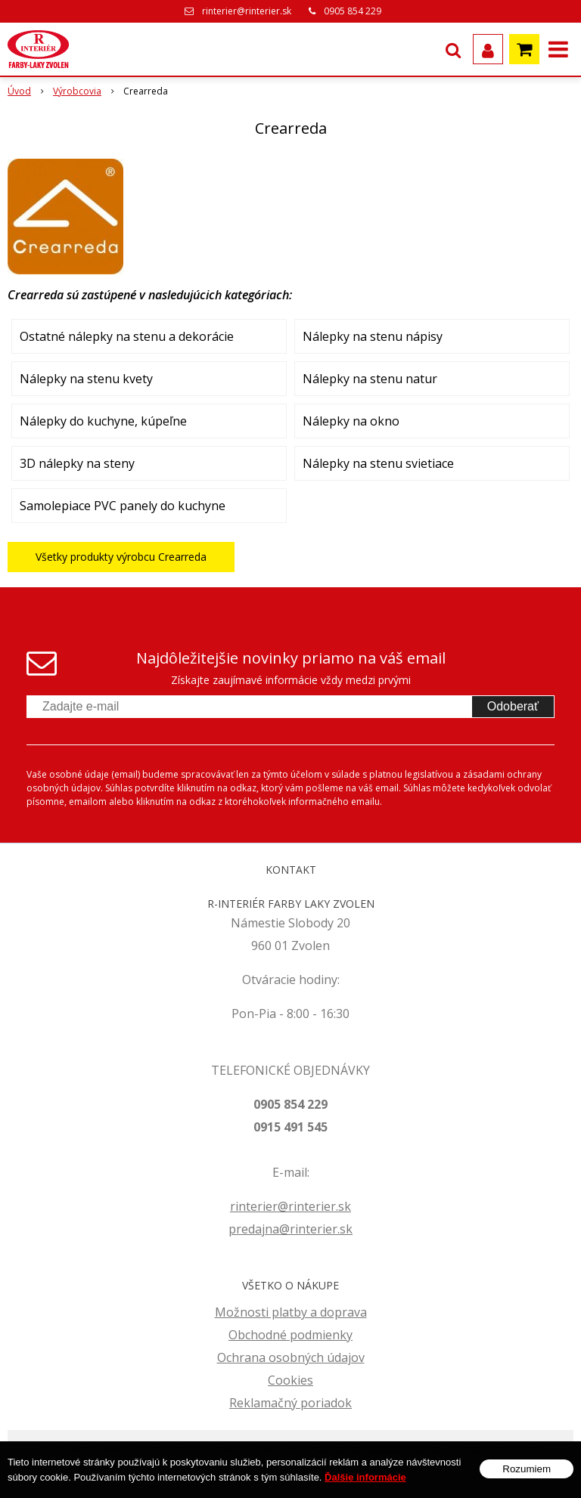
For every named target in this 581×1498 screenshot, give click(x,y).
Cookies (290, 1380)
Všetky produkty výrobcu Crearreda (121, 556)
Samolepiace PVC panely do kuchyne (122, 505)
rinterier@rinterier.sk (246, 11)
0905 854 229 (352, 11)
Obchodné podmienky (290, 1334)
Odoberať (513, 706)
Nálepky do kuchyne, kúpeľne (103, 421)
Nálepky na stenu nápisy (373, 336)
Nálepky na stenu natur (370, 378)
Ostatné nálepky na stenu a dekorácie (127, 336)
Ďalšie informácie (365, 1477)
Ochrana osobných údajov (291, 1357)
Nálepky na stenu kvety (86, 378)
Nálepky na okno (351, 421)
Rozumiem (526, 1469)
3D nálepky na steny (77, 463)
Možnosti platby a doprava (291, 1312)
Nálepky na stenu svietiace (378, 463)
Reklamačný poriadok (290, 1402)
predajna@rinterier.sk (290, 1229)
